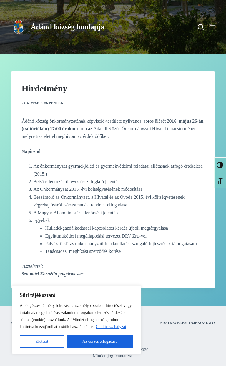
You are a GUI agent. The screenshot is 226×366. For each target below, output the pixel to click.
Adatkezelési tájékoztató (187, 323)
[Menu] (212, 27)
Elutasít (42, 341)
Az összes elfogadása (99, 341)
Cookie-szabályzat (111, 327)
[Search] (201, 27)
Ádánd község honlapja (67, 27)
